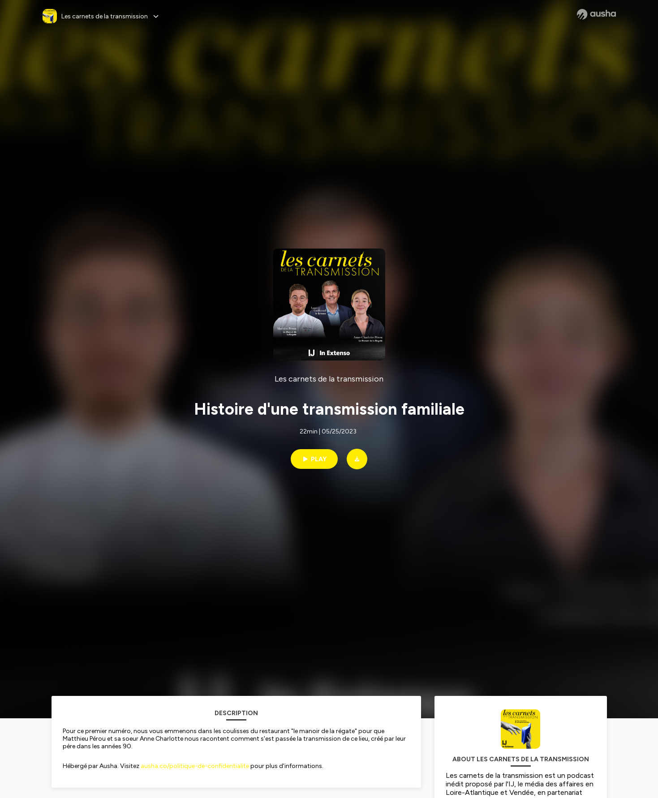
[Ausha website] (596, 14)
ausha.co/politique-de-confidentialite (195, 766)
